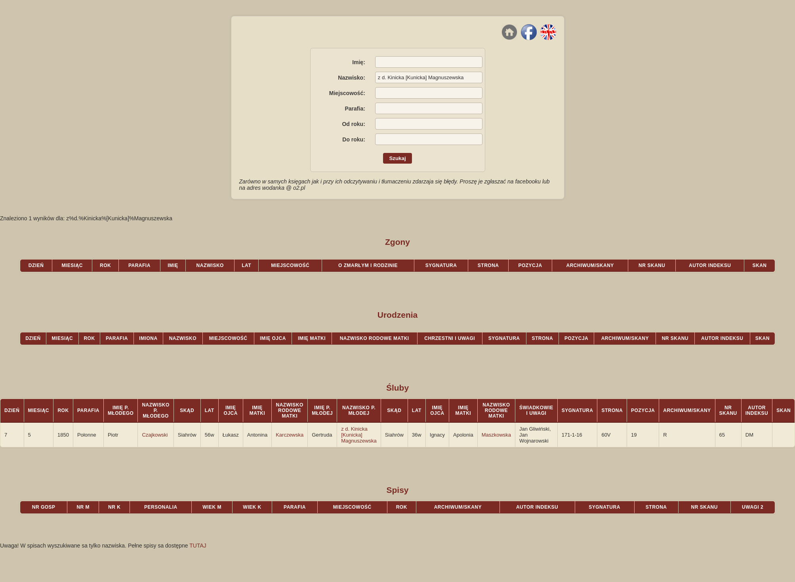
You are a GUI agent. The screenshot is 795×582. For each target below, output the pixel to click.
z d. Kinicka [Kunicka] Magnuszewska (359, 435)
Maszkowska (496, 435)
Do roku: (353, 139)
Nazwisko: (351, 77)
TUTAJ (197, 545)
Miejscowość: (347, 93)
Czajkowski (155, 435)
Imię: (358, 62)
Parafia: (355, 108)
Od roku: (353, 124)
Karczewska (289, 435)
